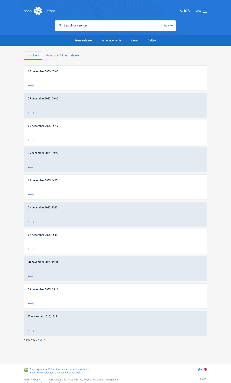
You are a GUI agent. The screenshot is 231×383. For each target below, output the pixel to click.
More (31, 85)
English (199, 369)
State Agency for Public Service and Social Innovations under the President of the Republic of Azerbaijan (59, 371)
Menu (201, 11)
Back (36, 55)
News (134, 40)
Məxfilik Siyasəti (32, 379)
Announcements (111, 40)
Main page (52, 55)
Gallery (152, 40)
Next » (41, 339)
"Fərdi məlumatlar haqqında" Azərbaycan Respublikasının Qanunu (83, 379)
